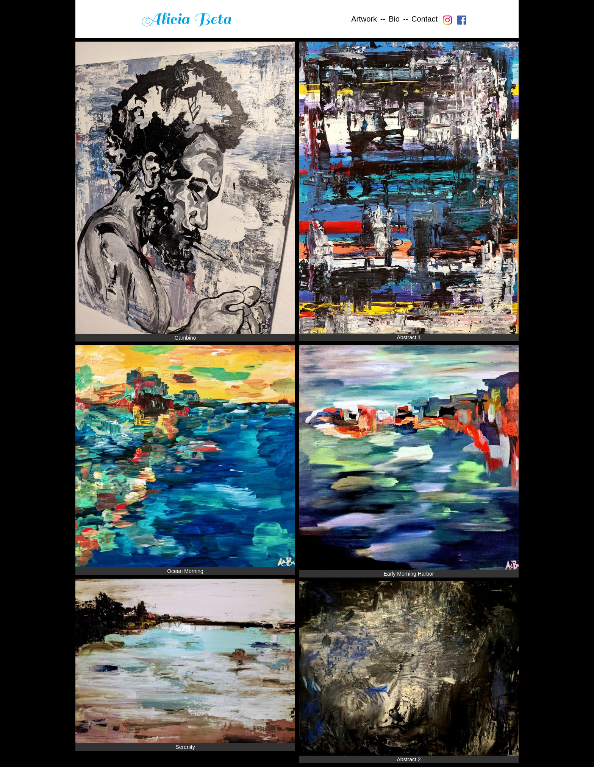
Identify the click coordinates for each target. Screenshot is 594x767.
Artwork (364, 19)
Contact (424, 19)
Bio (394, 19)
